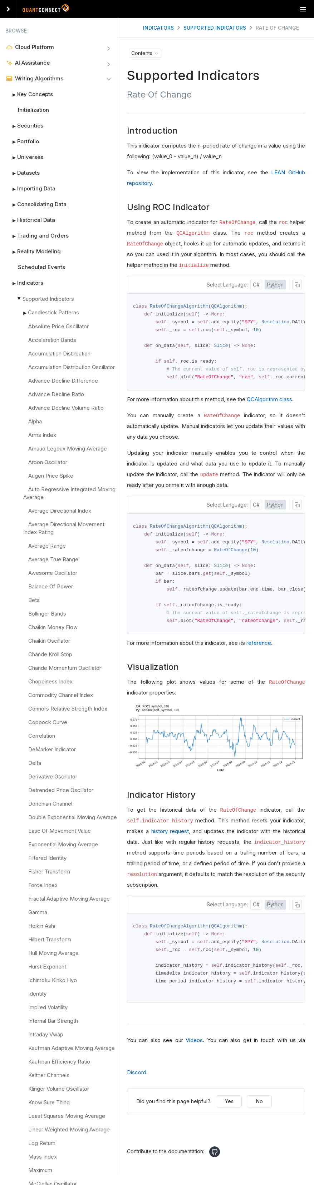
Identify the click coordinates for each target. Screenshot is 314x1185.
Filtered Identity (47, 858)
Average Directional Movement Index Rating (63, 528)
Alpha (35, 421)
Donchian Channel (50, 803)
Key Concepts (29, 94)
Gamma (37, 912)
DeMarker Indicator (52, 749)
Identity (37, 993)
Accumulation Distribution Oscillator (71, 367)
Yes (229, 1108)
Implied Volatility (48, 1007)
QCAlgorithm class (269, 401)
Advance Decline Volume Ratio (66, 407)
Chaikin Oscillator (49, 640)
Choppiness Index (50, 681)
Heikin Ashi (41, 925)
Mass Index (42, 1156)
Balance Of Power (50, 586)
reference (258, 647)
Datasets (22, 172)
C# (256, 285)
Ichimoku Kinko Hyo (52, 980)
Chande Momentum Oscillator (64, 667)
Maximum (40, 1170)
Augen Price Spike (50, 475)
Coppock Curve (47, 722)
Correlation (41, 735)
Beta (34, 600)
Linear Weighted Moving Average (69, 1129)
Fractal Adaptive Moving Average (69, 898)
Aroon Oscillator (47, 462)
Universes (24, 157)
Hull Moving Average (53, 953)
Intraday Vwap (45, 1034)
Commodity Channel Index (60, 695)
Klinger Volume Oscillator (58, 1088)
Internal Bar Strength (53, 1020)
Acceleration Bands (52, 340)
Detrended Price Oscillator (60, 790)
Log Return (41, 1143)
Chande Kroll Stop (50, 654)
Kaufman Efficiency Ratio (59, 1061)
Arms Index (42, 435)
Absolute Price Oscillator (58, 326)
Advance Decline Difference (63, 380)
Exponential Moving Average (63, 844)
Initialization (33, 109)
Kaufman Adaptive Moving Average (71, 1048)
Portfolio (22, 141)
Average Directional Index (59, 510)
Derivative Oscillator (52, 776)
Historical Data (30, 220)
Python (275, 285)
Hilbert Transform (49, 939)
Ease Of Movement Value (59, 830)
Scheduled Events (41, 267)
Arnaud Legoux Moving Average (67, 448)
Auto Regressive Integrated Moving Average (69, 493)
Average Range (47, 545)
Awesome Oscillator (52, 572)
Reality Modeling (33, 251)
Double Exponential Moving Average (72, 817)
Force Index (43, 885)
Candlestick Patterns (53, 312)
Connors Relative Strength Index (67, 708)
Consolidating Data (36, 204)
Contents (141, 53)
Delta (34, 763)
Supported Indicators (48, 298)
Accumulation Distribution (59, 353)
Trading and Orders (37, 235)
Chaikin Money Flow (53, 627)
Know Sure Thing (49, 1102)
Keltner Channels (48, 1075)
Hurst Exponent (47, 966)
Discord (136, 1078)
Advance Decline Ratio (56, 394)
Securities (24, 125)
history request (170, 835)
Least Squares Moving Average (66, 1115)
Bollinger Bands (47, 613)
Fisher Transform (49, 871)
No (259, 1108)
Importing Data (30, 188)
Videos (194, 1046)
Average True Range (53, 559)
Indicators (24, 283)
